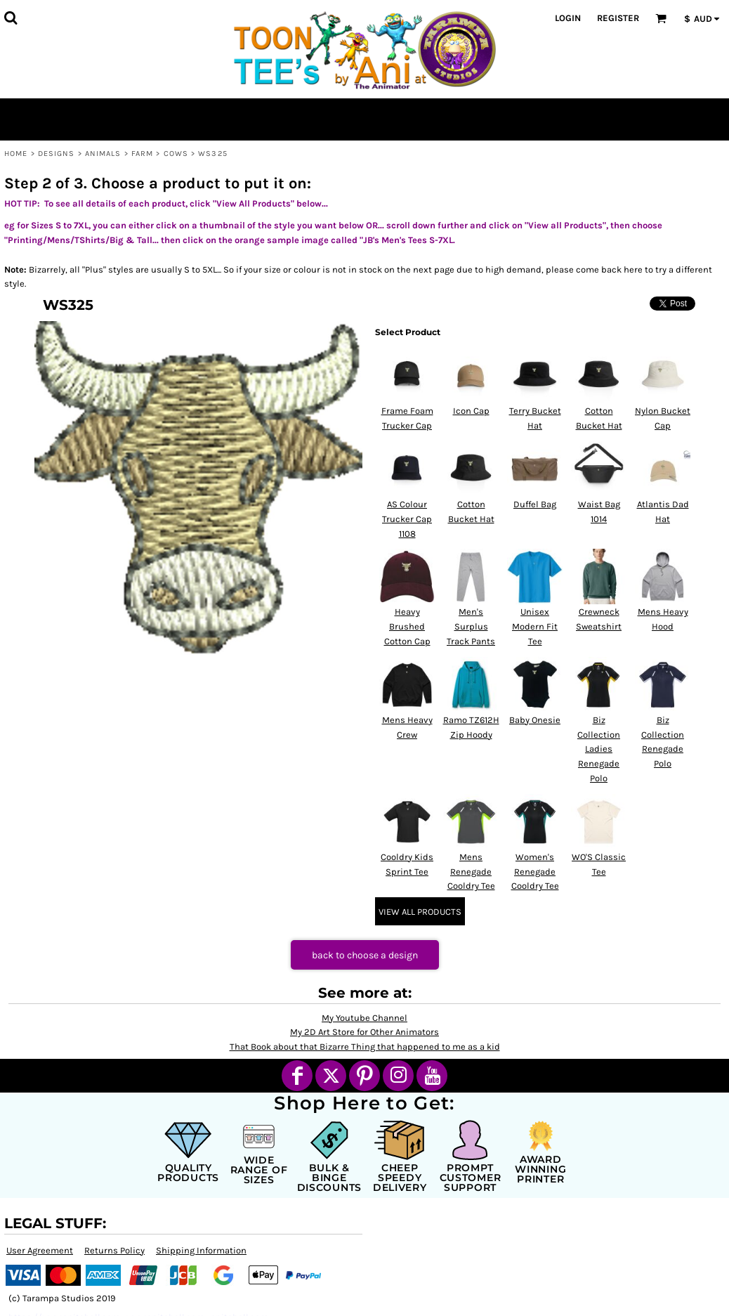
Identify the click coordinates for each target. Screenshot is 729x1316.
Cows (176, 153)
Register (618, 18)
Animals (103, 153)
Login (568, 18)
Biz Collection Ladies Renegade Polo (598, 749)
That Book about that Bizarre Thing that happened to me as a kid (365, 1046)
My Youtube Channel (364, 1017)
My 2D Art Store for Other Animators (364, 1032)
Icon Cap (471, 410)
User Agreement (39, 1250)
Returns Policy (114, 1250)
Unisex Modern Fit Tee (535, 626)
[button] (11, 18)
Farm (142, 153)
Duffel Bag (534, 504)
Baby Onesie (534, 720)
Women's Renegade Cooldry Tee (535, 872)
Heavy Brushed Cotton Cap (407, 626)
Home (15, 153)
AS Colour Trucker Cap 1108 (407, 519)
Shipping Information (201, 1250)
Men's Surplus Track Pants (471, 626)
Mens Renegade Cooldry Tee (471, 872)
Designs (56, 153)
